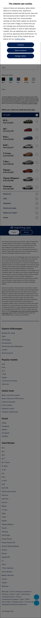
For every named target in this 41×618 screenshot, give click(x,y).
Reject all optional (20, 50)
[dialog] (20, 309)
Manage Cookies (20, 56)
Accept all (20, 45)
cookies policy (20, 39)
